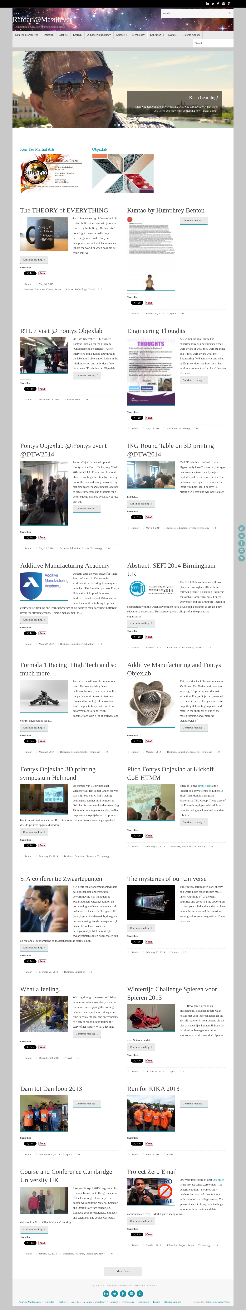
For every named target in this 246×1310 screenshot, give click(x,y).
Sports (173, 313)
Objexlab (49, 1301)
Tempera (209, 1301)
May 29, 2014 (153, 428)
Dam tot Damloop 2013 (51, 1088)
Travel (91, 289)
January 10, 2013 (48, 1253)
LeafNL (75, 1301)
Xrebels (62, 1301)
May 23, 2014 (46, 548)
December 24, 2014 (49, 399)
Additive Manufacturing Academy (65, 565)
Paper (182, 647)
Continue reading (35, 259)
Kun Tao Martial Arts (29, 1301)
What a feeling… (42, 989)
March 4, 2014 (153, 647)
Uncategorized (73, 399)
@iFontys (218, 1179)
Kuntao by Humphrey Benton (165, 210)
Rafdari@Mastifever (42, 19)
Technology (81, 289)
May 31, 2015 (46, 284)
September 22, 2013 (49, 1154)
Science (69, 289)
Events (49, 289)
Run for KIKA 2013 (153, 1088)
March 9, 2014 (46, 643)
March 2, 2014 (46, 751)
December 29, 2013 (49, 1057)
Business (28, 289)
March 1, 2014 (153, 751)
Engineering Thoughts (156, 330)
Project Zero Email (152, 1171)
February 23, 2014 (48, 856)
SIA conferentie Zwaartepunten (61, 878)
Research (59, 289)
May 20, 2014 (153, 527)
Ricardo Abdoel (172, 1301)
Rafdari (28, 284)
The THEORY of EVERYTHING (64, 210)
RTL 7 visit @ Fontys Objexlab (61, 330)
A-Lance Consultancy (94, 1301)
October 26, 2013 (155, 1071)
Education (39, 289)
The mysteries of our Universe (167, 878)
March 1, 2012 (153, 1245)
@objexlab (204, 785)
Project (189, 647)
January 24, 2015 (155, 313)
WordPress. (224, 1301)
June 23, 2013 (153, 1154)
